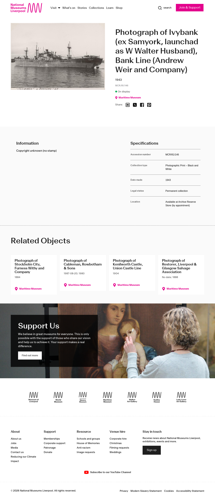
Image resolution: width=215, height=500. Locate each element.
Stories (82, 8)
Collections (96, 8)
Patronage (50, 447)
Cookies (169, 491)
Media (14, 447)
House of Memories (88, 443)
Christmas (116, 443)
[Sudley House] (157, 397)
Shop (119, 8)
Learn (109, 8)
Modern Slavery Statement (146, 491)
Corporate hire (118, 438)
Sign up (152, 450)
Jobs (13, 443)
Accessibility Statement (190, 491)
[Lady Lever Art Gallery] (181, 397)
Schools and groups (88, 438)
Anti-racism (83, 447)
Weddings (115, 452)
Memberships (52, 438)
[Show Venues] (59, 8)
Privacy (124, 491)
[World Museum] (58, 397)
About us (16, 438)
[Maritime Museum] (107, 397)
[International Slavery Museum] (83, 397)
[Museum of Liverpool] (33, 397)
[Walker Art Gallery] (132, 397)
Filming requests (119, 447)
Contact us (17, 452)
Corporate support (54, 443)
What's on (68, 8)
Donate (48, 452)
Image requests (86, 452)
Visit (53, 8)
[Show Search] (165, 8)
